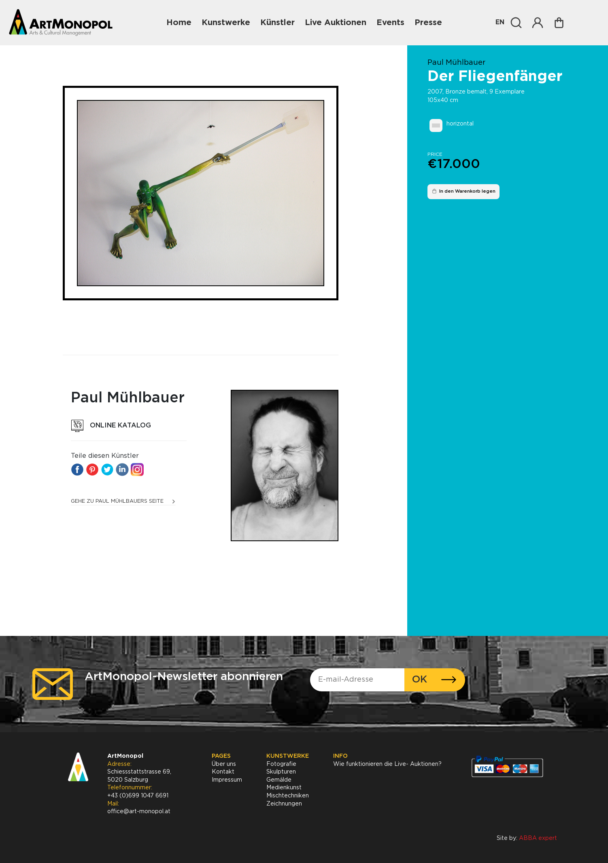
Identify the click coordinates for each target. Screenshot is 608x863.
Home (178, 22)
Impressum (227, 780)
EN (499, 22)
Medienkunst (284, 787)
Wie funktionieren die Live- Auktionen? (387, 764)
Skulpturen (281, 771)
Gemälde (278, 780)
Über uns (224, 764)
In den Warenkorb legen (463, 191)
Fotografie (281, 764)
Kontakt (223, 771)
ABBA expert (538, 838)
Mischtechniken (287, 795)
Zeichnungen (284, 803)
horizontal (460, 123)
